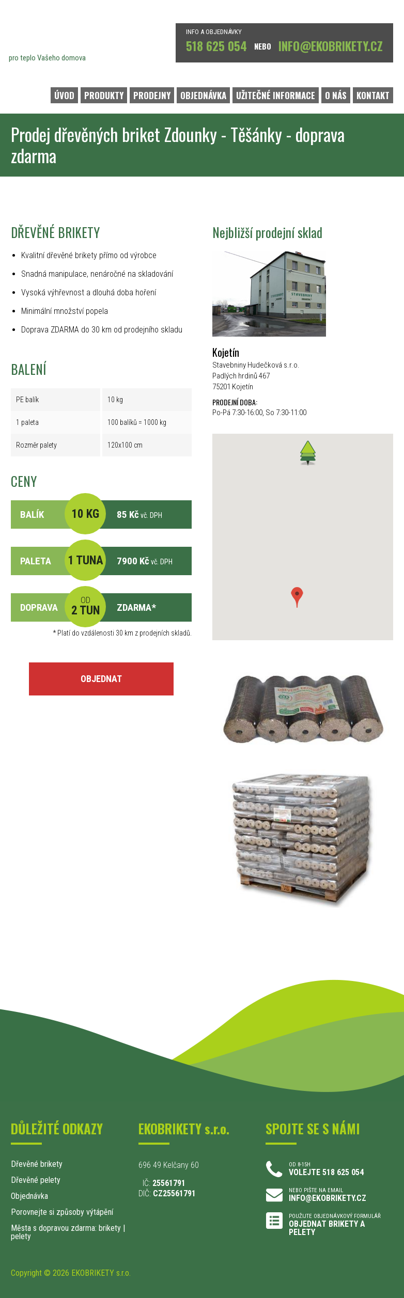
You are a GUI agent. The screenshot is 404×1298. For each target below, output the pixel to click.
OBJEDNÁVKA (203, 95)
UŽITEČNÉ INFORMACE (275, 95)
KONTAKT (373, 95)
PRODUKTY (103, 95)
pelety (21, 1236)
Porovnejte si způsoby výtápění (62, 1212)
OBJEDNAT (101, 678)
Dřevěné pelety (35, 1180)
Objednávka (29, 1196)
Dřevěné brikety (37, 1164)
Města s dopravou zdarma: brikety (66, 1228)
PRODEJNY (151, 95)
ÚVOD (64, 95)
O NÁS (336, 95)
